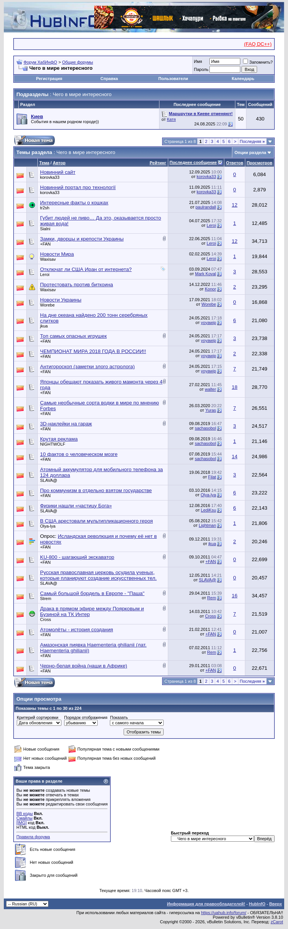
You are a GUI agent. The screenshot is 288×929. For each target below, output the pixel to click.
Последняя (252, 141)
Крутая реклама (59, 439)
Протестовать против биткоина (76, 284)
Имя (198, 61)
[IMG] (21, 822)
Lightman (207, 525)
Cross (45, 619)
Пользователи (173, 78)
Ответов (234, 162)
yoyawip (208, 322)
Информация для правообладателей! (206, 904)
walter (210, 389)
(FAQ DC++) (258, 44)
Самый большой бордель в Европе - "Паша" (92, 593)
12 (235, 205)
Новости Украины (60, 300)
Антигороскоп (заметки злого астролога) (87, 366)
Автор (59, 162)
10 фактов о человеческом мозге (78, 454)
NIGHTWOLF (52, 444)
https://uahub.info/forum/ (223, 912)
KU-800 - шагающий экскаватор (77, 557)
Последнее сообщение (193, 162)
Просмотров (259, 162)
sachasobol (205, 428)
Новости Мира (57, 254)
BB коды (24, 813)
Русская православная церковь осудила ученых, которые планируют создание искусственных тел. (98, 575)
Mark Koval (205, 273)
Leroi (211, 225)
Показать (119, 717)
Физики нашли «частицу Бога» (76, 506)
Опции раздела (250, 152)
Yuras (210, 410)
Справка (109, 78)
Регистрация (49, 78)
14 (235, 456)
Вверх (275, 904)
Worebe (47, 305)
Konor (210, 289)
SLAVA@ (48, 480)
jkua (44, 326)
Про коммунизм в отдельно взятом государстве (96, 490)
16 (235, 595)
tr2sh (44, 207)
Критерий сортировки (37, 717)
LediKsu (208, 510)
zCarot (277, 921)
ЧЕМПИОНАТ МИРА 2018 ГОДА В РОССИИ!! (93, 351)
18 (235, 387)
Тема (44, 162)
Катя (171, 119)
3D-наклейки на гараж (66, 424)
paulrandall (206, 207)
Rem (211, 597)
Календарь (243, 78)
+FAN (45, 244)
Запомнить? (258, 62)
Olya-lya (208, 495)
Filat (212, 477)
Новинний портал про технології (78, 187)
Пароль (201, 69)
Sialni (45, 228)
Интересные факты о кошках (74, 202)
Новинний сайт (58, 172)
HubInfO (257, 904)
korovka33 (50, 177)
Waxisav (48, 259)
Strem (45, 598)
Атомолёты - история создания (76, 629)
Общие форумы (77, 62)
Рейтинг (158, 162)
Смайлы (24, 818)
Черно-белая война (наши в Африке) (83, 666)
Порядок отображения (85, 717)
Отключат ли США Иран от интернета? (86, 269)
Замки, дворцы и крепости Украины (82, 239)
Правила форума (33, 836)
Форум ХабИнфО (40, 62)
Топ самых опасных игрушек (73, 336)
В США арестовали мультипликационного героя (96, 521)
